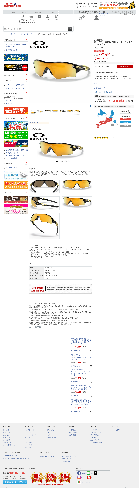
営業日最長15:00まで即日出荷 (17, 150)
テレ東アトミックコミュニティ (98, 430)
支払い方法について (8, 435)
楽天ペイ (9, 103)
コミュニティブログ (84, 482)
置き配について (11, 50)
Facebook (81, 473)
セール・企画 (10, 12)
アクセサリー (12, 34)
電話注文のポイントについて (16, 88)
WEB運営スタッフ (66, 458)
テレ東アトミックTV (95, 432)
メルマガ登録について (9, 445)
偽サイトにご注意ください (15, 85)
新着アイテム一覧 (12, 153)
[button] (67, 373)
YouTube (91, 477)
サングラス (21, 34)
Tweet (96, 83)
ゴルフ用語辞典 (11, 158)
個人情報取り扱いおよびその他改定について (16, 45)
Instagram (81, 477)
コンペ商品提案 (116, 430)
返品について (6, 437)
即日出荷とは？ (34, 122)
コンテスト (93, 437)
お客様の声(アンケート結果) (11, 455)
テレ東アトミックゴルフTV (15, 155)
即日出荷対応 (50, 430)
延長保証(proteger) (52, 437)
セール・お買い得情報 (96, 442)
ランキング (24, 12)
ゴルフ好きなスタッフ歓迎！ (69, 456)
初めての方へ (82, 6)
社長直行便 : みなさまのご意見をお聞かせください (17, 458)
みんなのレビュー (12, 168)
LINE (90, 473)
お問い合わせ (93, 3)
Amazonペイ (10, 100)
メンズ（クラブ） (29, 430)
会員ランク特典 (73, 432)
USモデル (27, 437)
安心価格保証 (72, 435)
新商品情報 (38, 12)
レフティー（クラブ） (31, 435)
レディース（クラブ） (31, 432)
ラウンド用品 (28, 442)
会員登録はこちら (102, 13)
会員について (82, 3)
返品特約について (99, 88)
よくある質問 (93, 6)
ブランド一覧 (28, 445)
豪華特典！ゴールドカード (47, 456)
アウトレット (65, 12)
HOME (5, 34)
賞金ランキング (94, 440)
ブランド (51, 12)
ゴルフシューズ (29, 440)
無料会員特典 (72, 430)
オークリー (30, 34)
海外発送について (8, 442)
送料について (6, 432)
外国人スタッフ (66, 461)
